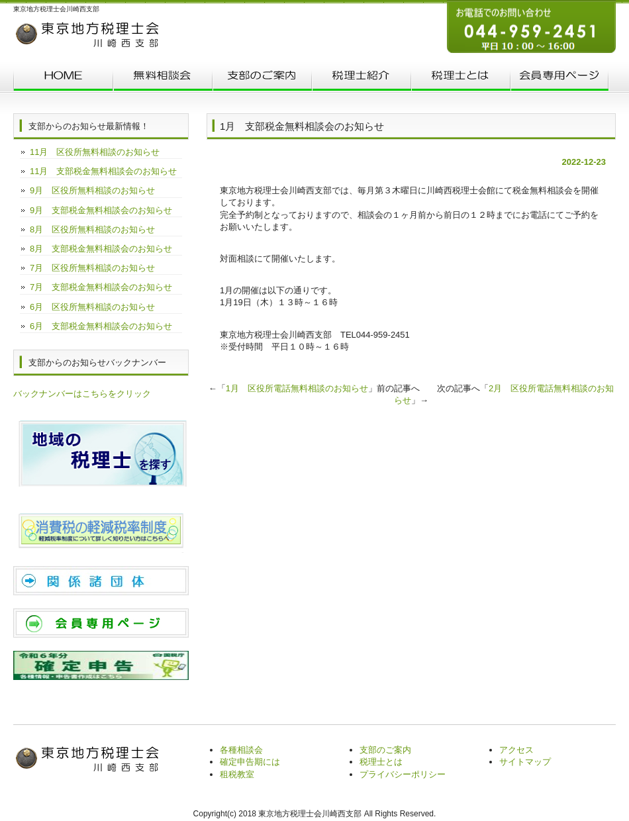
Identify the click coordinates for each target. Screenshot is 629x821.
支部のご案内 (261, 78)
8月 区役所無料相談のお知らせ (92, 229)
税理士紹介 (361, 78)
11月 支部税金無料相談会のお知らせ (103, 171)
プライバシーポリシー (403, 774)
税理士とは (460, 78)
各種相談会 (241, 750)
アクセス (516, 750)
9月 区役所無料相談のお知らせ (92, 190)
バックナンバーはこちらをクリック (82, 394)
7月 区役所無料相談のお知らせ (92, 268)
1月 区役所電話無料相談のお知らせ (297, 388)
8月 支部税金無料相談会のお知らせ (101, 249)
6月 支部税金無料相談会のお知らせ (101, 326)
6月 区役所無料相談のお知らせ (92, 307)
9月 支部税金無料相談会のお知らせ (101, 210)
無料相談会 (162, 78)
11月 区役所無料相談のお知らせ (95, 152)
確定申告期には (250, 762)
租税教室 (237, 774)
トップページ (63, 78)
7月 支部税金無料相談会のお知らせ (101, 287)
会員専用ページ (559, 78)
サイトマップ (525, 762)
